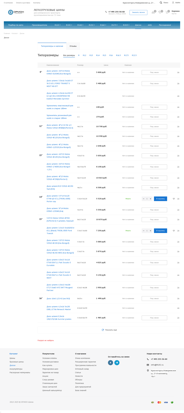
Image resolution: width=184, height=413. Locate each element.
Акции (45, 376)
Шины (12, 358)
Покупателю (48, 353)
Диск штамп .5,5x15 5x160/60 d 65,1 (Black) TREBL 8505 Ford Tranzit (60, 231)
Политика (79, 383)
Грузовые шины (17, 362)
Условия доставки (50, 362)
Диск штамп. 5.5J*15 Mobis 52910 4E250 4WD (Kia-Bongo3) (60, 251)
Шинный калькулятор (52, 390)
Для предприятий (83, 387)
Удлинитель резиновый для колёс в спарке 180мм (59, 116)
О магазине (80, 353)
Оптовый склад (82, 369)
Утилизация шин (49, 383)
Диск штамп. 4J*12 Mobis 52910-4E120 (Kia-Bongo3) (58, 136)
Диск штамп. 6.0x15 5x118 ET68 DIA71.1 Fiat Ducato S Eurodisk (59, 262)
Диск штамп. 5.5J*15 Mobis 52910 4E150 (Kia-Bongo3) (58, 241)
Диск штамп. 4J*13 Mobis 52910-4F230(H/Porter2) (57, 177)
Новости (79, 376)
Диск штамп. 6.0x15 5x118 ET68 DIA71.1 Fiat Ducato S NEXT (59, 275)
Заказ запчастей (49, 387)
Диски (12, 365)
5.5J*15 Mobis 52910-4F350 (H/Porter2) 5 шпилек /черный (60, 219)
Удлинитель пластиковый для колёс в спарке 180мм (60, 107)
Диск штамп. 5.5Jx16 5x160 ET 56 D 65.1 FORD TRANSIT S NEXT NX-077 (60, 83)
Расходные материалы (20, 372)
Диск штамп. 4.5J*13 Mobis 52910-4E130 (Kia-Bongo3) (58, 155)
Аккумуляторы (16, 369)
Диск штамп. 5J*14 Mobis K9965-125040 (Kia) (57, 209)
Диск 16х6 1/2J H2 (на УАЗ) (58, 298)
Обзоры (78, 380)
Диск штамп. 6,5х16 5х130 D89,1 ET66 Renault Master (59, 308)
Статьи (78, 372)
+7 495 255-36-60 (116, 11)
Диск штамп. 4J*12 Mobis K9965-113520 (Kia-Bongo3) (59, 145)
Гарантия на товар (50, 372)
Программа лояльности (85, 365)
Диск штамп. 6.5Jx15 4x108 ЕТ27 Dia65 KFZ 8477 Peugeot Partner (60, 288)
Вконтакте (110, 362)
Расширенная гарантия (85, 362)
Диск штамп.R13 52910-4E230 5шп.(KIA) (60, 187)
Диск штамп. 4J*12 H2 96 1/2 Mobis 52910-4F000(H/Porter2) (60, 126)
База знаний (80, 390)
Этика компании (82, 358)
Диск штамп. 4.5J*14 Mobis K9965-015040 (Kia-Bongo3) (59, 72)
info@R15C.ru (157, 365)
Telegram (116, 362)
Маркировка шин (50, 369)
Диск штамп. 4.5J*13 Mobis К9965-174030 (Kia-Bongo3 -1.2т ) (58, 167)
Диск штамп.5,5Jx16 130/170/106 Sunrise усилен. (59, 317)
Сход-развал (48, 380)
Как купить (47, 365)
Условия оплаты (49, 358)
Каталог (14, 353)
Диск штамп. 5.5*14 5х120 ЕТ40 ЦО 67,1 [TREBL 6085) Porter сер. (58, 199)
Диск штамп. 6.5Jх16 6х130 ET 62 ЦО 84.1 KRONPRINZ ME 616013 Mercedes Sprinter (60, 96)
